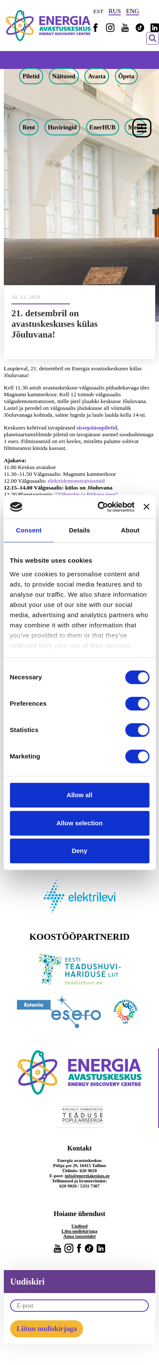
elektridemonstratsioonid (76, 481)
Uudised (80, 1225)
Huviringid (62, 127)
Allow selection (79, 823)
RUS (115, 11)
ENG (132, 11)
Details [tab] (79, 530)
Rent (28, 127)
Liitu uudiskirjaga (79, 1230)
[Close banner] (146, 507)
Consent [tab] (29, 530)
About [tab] (130, 530)
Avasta (97, 76)
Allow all (79, 794)
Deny (79, 850)
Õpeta (126, 76)
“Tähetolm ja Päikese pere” (86, 494)
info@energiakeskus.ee (87, 1175)
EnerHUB (102, 127)
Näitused (63, 76)
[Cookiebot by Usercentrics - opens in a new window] (100, 506)
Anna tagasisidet (79, 1236)
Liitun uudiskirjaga (47, 1329)
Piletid (30, 76)
